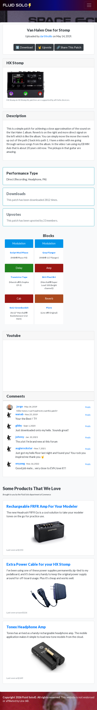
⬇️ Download (24, 47)
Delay (19, 267)
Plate (49, 307)
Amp (49, 267)
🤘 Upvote (44, 47)
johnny (19, 436)
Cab (19, 298)
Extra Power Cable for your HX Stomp (38, 564)
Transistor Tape (19, 277)
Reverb (49, 298)
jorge (20, 406)
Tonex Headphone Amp (26, 627)
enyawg (20, 463)
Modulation (19, 243)
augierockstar (24, 448)
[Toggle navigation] (89, 5)
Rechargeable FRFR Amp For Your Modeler (42, 506)
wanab (19, 414)
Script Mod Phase (19, 252)
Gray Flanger (49, 252)
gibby (18, 425)
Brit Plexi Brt (49, 277)
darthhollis (46, 36)
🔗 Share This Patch (69, 47)
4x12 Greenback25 (19, 307)
